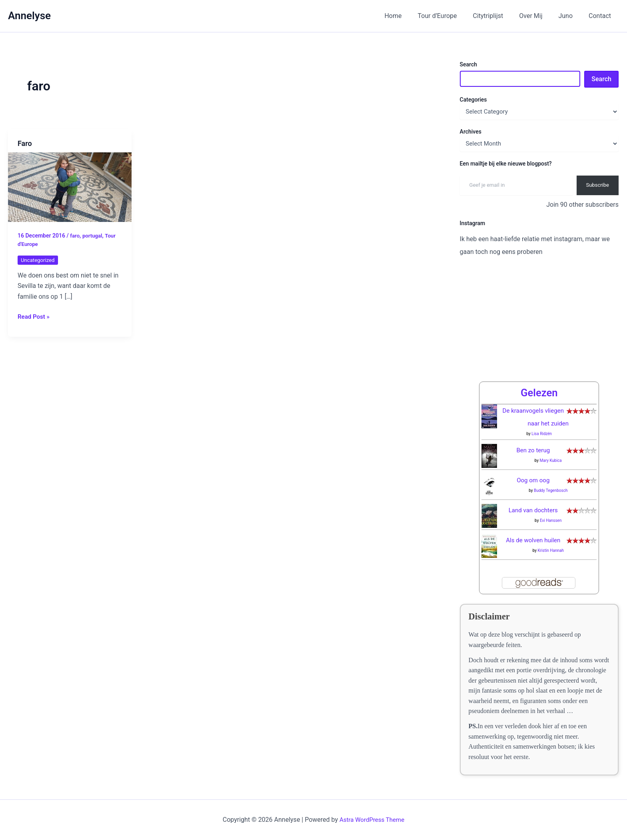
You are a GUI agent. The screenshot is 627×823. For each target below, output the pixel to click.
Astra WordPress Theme (371, 803)
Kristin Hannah (550, 533)
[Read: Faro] (70, 186)
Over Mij (538, 16)
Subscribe (597, 185)
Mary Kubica (551, 443)
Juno (570, 16)
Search (468, 64)
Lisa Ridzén (541, 417)
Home (410, 16)
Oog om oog (533, 463)
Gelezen (539, 375)
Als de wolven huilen (533, 523)
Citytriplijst (499, 16)
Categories (473, 99)
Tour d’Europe (451, 16)
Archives (470, 131)
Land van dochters (533, 493)
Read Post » (35, 316)
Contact (601, 16)
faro (75, 235)
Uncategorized (39, 260)
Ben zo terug (533, 433)
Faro (25, 143)
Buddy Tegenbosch (551, 473)
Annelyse (29, 16)
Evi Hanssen (551, 503)
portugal (93, 235)
